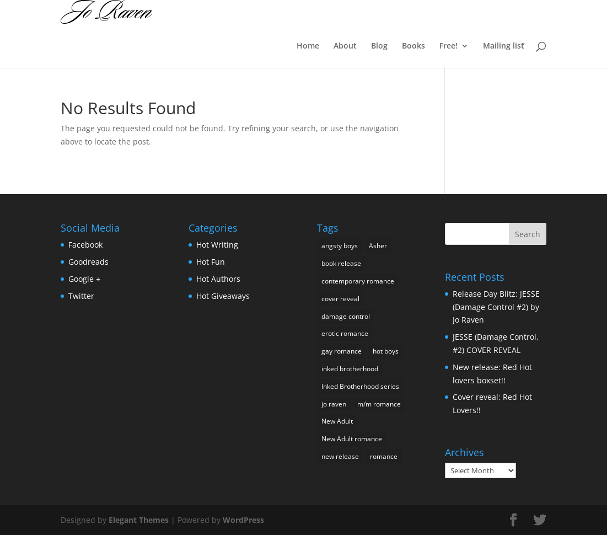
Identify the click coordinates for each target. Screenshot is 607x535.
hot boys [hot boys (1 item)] (386, 351)
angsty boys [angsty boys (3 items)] (339, 245)
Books (413, 46)
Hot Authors (218, 279)
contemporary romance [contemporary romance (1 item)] (357, 281)
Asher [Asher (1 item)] (378, 245)
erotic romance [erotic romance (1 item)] (344, 333)
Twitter (81, 296)
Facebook (85, 244)
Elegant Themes (139, 520)
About (345, 46)
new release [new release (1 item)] (340, 456)
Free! (448, 46)
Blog (379, 46)
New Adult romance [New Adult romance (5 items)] (351, 438)
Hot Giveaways (223, 296)
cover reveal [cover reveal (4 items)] (340, 298)
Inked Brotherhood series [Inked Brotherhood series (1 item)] (360, 386)
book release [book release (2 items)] (341, 263)
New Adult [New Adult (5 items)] (337, 421)
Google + (84, 279)
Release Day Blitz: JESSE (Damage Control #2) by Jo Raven (496, 306)
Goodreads (88, 261)
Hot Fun (210, 261)
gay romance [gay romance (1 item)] (341, 351)
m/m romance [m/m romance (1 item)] (379, 404)
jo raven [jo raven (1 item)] (333, 404)
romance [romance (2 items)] (383, 456)
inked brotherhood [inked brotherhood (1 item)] (349, 368)
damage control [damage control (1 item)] (345, 316)
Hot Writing (217, 244)
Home (308, 46)
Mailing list (503, 46)
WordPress (243, 520)
